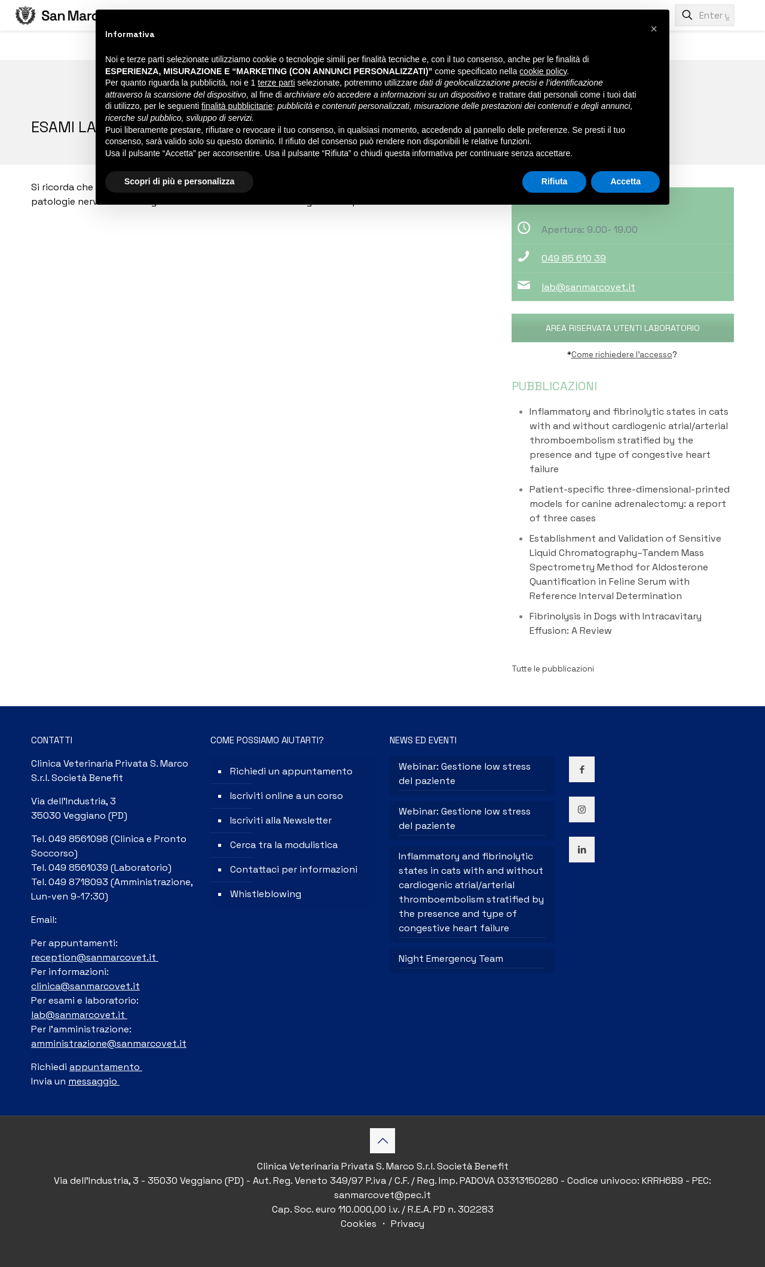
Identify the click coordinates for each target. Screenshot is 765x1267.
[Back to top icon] (382, 1140)
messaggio (94, 1081)
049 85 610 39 (573, 258)
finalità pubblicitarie (237, 106)
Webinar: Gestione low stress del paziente (465, 773)
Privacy (406, 1223)
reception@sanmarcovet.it (94, 957)
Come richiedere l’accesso (621, 355)
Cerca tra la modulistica (284, 844)
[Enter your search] (705, 15)
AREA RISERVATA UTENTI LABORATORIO (623, 328)
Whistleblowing (265, 894)
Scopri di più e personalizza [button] (179, 181)
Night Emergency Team (451, 958)
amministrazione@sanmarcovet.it (108, 1043)
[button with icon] (582, 769)
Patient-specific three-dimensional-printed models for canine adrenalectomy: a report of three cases (630, 503)
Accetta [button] (625, 181)
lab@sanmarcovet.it (588, 287)
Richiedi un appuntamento (291, 771)
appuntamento (105, 1067)
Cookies (360, 1223)
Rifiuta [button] (554, 181)
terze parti (276, 82)
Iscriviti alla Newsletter (281, 820)
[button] (653, 28)
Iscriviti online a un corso (286, 795)
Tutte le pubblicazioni (553, 669)
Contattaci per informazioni (293, 869)
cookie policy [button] (543, 71)
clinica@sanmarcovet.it (85, 986)
